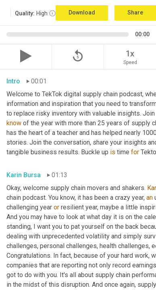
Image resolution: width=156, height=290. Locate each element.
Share (135, 12)
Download (82, 12)
